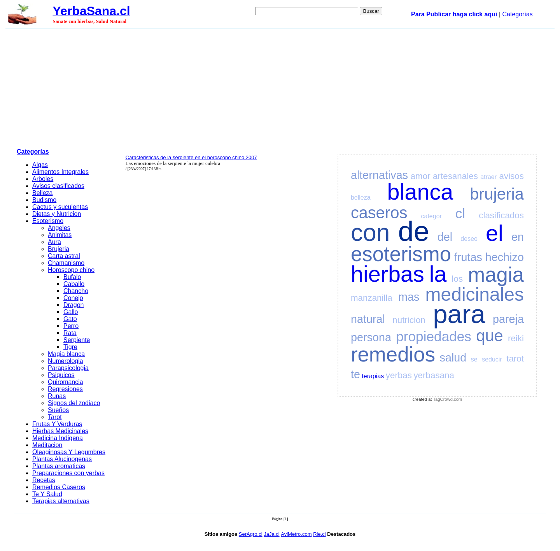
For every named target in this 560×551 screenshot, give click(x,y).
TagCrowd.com (447, 399)
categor (431, 216)
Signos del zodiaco (74, 403)
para (459, 313)
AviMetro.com (296, 534)
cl (460, 213)
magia (496, 274)
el (494, 233)
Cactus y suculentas (60, 207)
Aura (54, 242)
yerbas (399, 375)
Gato (70, 319)
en (517, 237)
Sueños (58, 410)
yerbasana (433, 375)
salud (453, 357)
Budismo (44, 200)
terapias (373, 376)
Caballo (73, 284)
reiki (516, 338)
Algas (40, 164)
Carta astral (64, 256)
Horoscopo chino (71, 270)
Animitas (60, 235)
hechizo (504, 257)
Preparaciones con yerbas (68, 473)
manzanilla (371, 298)
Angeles (59, 228)
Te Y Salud (47, 494)
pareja (508, 319)
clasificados (501, 215)
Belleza (42, 193)
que (489, 335)
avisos (511, 176)
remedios (393, 354)
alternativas (379, 175)
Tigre (70, 347)
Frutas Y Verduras (57, 424)
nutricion (408, 320)
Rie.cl (319, 534)
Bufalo (72, 277)
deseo (469, 238)
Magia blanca (66, 354)
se (474, 359)
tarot (515, 358)
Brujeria (58, 249)
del (445, 237)
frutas (468, 257)
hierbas (387, 273)
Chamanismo (66, 263)
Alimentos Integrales (60, 171)
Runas (57, 396)
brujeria (497, 194)
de (413, 231)
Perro (71, 326)
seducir (492, 359)
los (457, 279)
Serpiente (76, 340)
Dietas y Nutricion (56, 214)
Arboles (42, 178)
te (355, 374)
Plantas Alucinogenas (62, 459)
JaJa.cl (271, 534)
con (370, 232)
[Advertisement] (280, 87)
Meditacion (47, 445)
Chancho (75, 291)
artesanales (455, 176)
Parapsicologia (68, 368)
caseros (379, 213)
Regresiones (65, 389)
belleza (361, 197)
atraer (488, 177)
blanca (420, 191)
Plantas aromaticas (58, 466)
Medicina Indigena (57, 438)
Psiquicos (61, 375)
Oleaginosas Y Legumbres (68, 452)
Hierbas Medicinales (60, 431)
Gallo (70, 312)
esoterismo (401, 253)
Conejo (73, 298)
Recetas (43, 480)
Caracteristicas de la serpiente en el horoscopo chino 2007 (191, 157)
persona (371, 337)
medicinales (474, 294)
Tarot (55, 417)
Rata (70, 333)
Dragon (73, 305)
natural (368, 319)
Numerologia (65, 361)
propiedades (433, 336)
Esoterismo (47, 221)
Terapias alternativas (60, 501)
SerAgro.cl (250, 534)
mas (408, 297)
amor (420, 176)
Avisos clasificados (58, 185)
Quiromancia (65, 382)
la (438, 273)
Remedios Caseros (58, 487)
